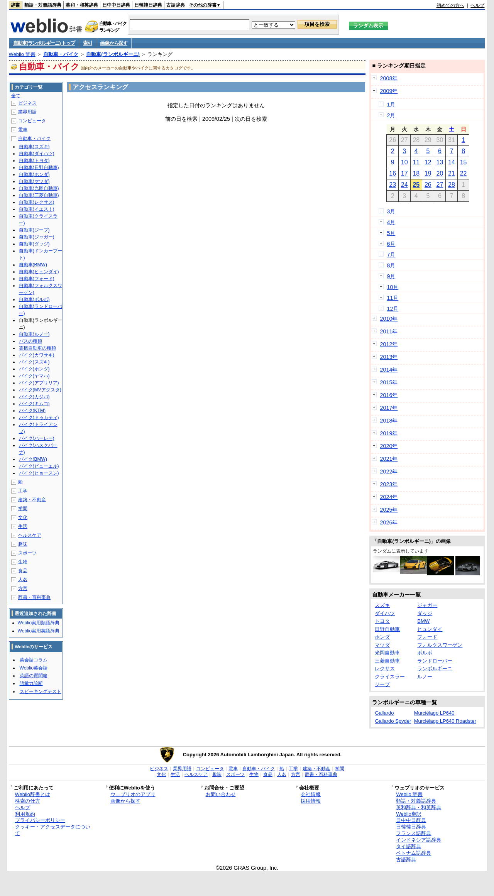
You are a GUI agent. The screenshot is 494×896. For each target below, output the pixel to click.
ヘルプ (477, 5)
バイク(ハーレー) (36, 438)
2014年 (389, 370)
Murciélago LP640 (434, 713)
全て (15, 95)
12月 (392, 309)
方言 (22, 588)
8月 (391, 265)
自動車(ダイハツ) (36, 153)
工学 (22, 491)
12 (428, 162)
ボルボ (424, 653)
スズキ (382, 605)
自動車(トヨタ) (34, 160)
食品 (22, 570)
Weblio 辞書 (22, 54)
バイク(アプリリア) (39, 382)
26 (428, 184)
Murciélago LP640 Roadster (445, 721)
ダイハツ (385, 613)
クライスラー (390, 677)
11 (416, 162)
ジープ (382, 684)
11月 (392, 298)
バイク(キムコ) (34, 403)
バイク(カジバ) (34, 396)
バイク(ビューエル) (39, 466)
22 (463, 173)
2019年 (389, 433)
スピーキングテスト (40, 691)
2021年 (389, 459)
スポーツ (27, 553)
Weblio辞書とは (32, 794)
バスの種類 (30, 341)
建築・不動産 (32, 499)
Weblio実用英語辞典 (38, 631)
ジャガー (427, 605)
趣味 (22, 544)
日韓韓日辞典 (148, 5)
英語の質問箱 (33, 675)
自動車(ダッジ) (34, 244)
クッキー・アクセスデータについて (52, 830)
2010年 (389, 319)
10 (404, 162)
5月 (391, 233)
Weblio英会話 (33, 668)
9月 (391, 276)
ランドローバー (434, 661)
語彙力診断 (31, 683)
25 (416, 184)
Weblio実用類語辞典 (38, 623)
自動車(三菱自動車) (39, 195)
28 (451, 184)
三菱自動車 (387, 661)
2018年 (389, 421)
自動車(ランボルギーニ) (113, 54)
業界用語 (27, 112)
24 (404, 184)
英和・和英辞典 (82, 5)
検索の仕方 (27, 801)
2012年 (389, 344)
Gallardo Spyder (393, 721)
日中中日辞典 (116, 5)
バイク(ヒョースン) (39, 473)
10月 (392, 287)
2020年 (389, 446)
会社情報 (311, 794)
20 (439, 173)
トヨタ (382, 621)
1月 (391, 104)
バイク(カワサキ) (36, 355)
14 (451, 162)
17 (404, 173)
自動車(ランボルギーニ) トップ (44, 43)
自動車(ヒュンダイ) (39, 271)
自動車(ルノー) (34, 334)
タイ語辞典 (408, 846)
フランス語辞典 (413, 833)
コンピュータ (32, 120)
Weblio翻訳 (408, 814)
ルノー (424, 677)
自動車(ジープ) (34, 230)
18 (416, 173)
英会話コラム (33, 660)
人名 (22, 579)
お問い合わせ (221, 794)
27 (439, 184)
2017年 (389, 408)
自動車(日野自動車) (39, 167)
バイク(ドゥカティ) (39, 417)
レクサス (385, 668)
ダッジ (424, 613)
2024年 (389, 497)
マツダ (382, 645)
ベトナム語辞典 (413, 853)
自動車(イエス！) (36, 209)
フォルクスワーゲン (439, 645)
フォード (427, 637)
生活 (22, 526)
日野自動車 (387, 629)
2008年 (389, 78)
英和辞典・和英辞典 (418, 807)
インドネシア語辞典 (418, 840)
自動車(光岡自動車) (39, 188)
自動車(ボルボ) (34, 299)
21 (451, 173)
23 (392, 184)
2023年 (389, 484)
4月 (391, 222)
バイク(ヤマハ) (34, 376)
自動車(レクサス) (36, 202)
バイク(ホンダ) (34, 369)
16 (392, 173)
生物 (22, 562)
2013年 (389, 357)
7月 (391, 255)
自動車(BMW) (33, 264)
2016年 (389, 395)
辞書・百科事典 (34, 597)
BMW (423, 621)
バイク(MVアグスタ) (40, 389)
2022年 (389, 471)
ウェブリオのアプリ (133, 794)
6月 (391, 244)
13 (439, 162)
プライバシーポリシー (40, 820)
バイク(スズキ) (34, 362)
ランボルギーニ (434, 668)
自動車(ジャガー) (36, 237)
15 (463, 162)
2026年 (389, 522)
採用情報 (311, 801)
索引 (87, 43)
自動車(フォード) (36, 278)
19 (428, 173)
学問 (22, 508)
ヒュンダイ (429, 629)
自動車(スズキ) (34, 146)
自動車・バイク (60, 54)
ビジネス (27, 103)
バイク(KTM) (32, 410)
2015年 (389, 382)
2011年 (389, 331)
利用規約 (25, 814)
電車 (22, 129)
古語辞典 (175, 5)
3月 (391, 211)
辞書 (15, 5)
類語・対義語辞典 (42, 5)
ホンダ (382, 637)
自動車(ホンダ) (34, 174)
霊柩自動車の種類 (37, 348)
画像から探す (113, 43)
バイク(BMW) (33, 459)
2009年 (389, 91)
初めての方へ (450, 5)
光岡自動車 (387, 653)
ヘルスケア (29, 535)
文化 (22, 517)
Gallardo (384, 713)
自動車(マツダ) (34, 181)
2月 (391, 115)
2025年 (389, 510)
